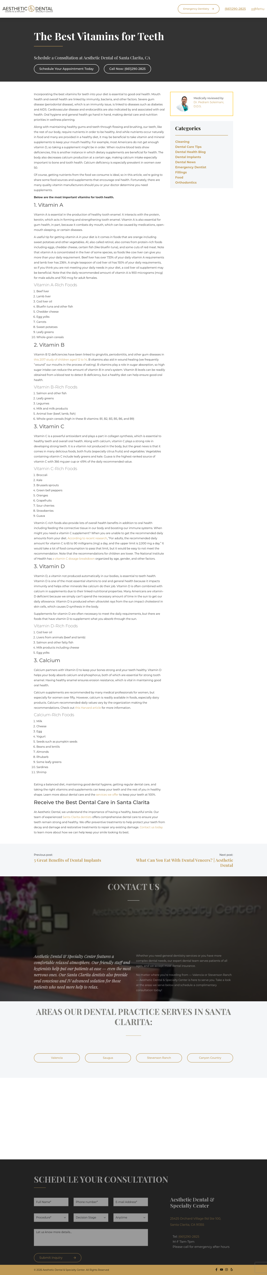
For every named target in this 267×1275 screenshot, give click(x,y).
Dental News (185, 162)
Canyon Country (210, 1057)
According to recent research (87, 538)
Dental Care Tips (188, 147)
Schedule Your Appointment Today (66, 69)
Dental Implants (188, 157)
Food (179, 177)
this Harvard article (88, 707)
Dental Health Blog (190, 152)
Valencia (57, 1057)
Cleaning (182, 142)
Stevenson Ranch (159, 1057)
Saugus (108, 1057)
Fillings (181, 172)
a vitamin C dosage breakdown (73, 558)
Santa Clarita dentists (77, 817)
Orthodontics (186, 182)
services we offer (107, 794)
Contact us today (151, 827)
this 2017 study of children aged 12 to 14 (60, 359)
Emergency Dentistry (194, 8)
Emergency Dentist (190, 167)
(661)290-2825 (231, 9)
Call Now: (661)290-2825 (127, 69)
